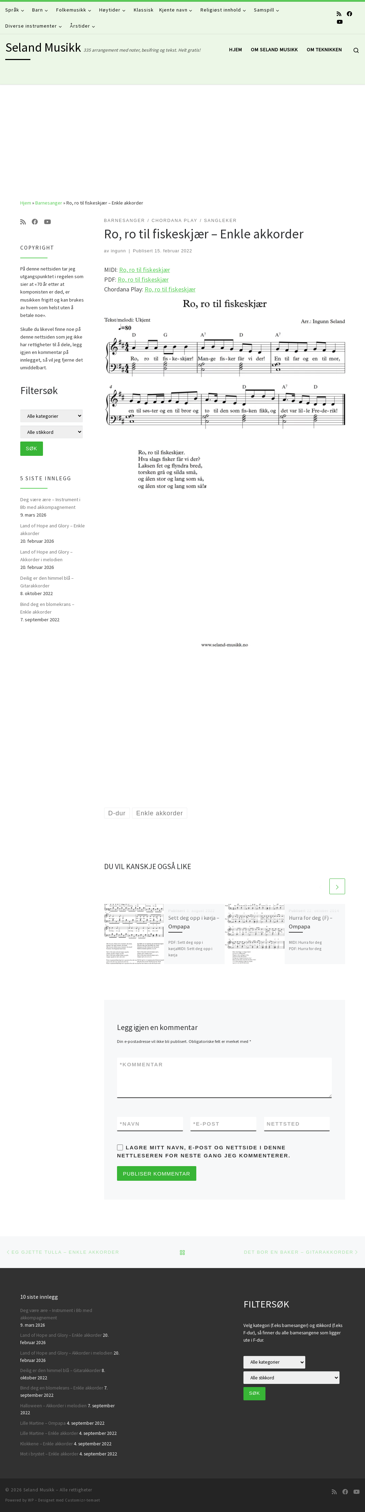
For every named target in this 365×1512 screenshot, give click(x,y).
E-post (206, 1124)
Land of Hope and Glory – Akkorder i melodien (46, 556)
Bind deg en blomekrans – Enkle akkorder (47, 608)
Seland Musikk (38, 1490)
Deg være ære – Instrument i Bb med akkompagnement (50, 503)
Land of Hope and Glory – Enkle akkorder (52, 529)
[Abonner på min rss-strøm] (339, 14)
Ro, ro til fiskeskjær (144, 270)
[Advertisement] (182, 137)
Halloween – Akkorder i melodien (53, 1406)
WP (31, 1500)
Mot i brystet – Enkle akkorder (49, 1454)
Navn (130, 1124)
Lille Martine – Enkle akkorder (49, 1433)
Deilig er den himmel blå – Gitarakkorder (47, 582)
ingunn (118, 251)
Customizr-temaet (82, 1500)
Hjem (25, 203)
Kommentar (141, 1064)
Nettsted (283, 1124)
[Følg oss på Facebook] (349, 14)
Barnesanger (48, 203)
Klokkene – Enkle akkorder (46, 1444)
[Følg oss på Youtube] (340, 22)
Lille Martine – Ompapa (43, 1423)
